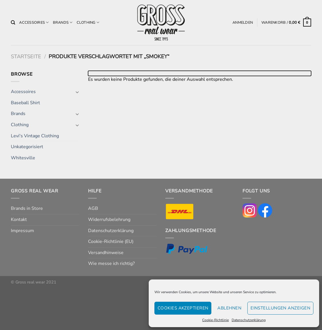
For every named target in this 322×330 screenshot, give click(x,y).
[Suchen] (13, 22)
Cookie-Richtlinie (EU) (111, 241)
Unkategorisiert (27, 147)
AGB (93, 208)
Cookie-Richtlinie (215, 320)
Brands (63, 22)
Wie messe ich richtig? (111, 263)
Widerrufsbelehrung (109, 219)
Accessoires (34, 22)
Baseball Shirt (25, 103)
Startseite (26, 56)
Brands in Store (27, 208)
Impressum (22, 231)
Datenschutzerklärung (249, 320)
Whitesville (23, 158)
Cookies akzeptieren (183, 308)
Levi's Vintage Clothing (35, 136)
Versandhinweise (106, 252)
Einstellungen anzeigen (280, 308)
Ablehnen (229, 308)
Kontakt (19, 219)
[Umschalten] (77, 91)
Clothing (88, 22)
